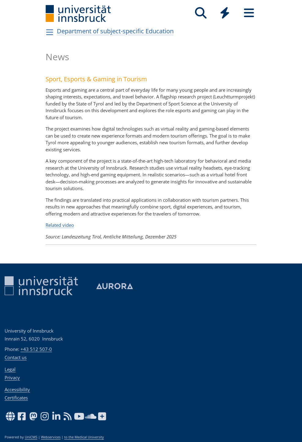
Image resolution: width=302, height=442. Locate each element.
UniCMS (31, 437)
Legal (10, 369)
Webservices (51, 437)
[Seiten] (249, 13)
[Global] (225, 13)
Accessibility (17, 389)
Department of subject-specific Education (115, 31)
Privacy (12, 377)
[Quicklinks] (225, 13)
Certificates (16, 398)
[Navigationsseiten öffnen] (49, 32)
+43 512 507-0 (36, 349)
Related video (60, 225)
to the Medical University (84, 437)
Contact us (16, 357)
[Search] (201, 13)
